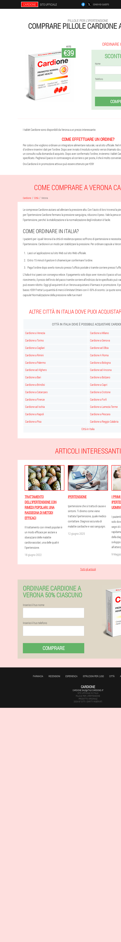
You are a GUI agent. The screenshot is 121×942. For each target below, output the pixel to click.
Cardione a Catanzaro (36, 392)
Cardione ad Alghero (36, 370)
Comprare (54, 648)
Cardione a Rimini (34, 355)
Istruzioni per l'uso (93, 676)
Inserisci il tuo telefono (35, 623)
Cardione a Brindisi (35, 384)
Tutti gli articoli (88, 569)
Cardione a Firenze (35, 399)
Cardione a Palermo (35, 362)
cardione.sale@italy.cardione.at (88, 690)
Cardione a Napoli (34, 414)
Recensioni (54, 676)
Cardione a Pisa (33, 421)
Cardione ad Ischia (35, 407)
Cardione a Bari (33, 377)
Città (112, 676)
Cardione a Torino (34, 340)
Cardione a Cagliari (35, 348)
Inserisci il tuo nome (33, 605)
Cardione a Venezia (35, 333)
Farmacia (38, 676)
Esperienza (71, 676)
